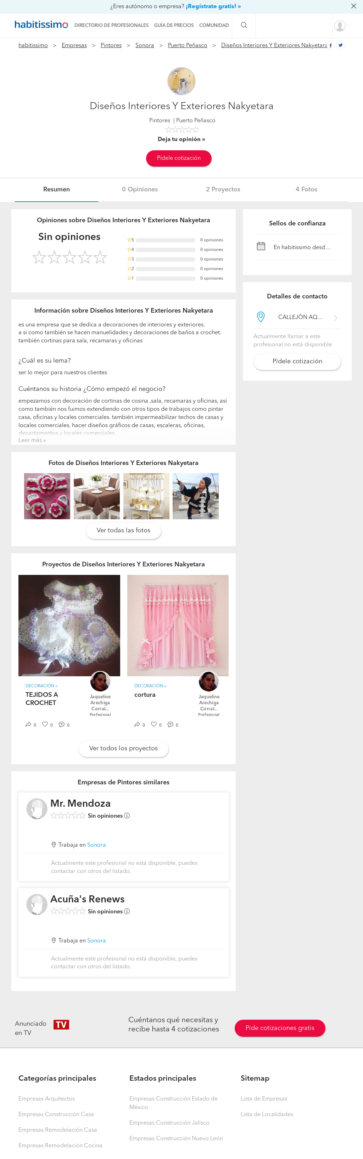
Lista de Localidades (267, 1115)
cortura (145, 695)
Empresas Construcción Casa (56, 1115)
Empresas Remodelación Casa (57, 1130)
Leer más (30, 440)
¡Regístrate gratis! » (213, 7)
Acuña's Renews (87, 900)
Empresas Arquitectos (46, 1099)
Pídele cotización (179, 158)
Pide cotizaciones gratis (280, 1028)
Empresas (74, 46)
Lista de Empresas (264, 1099)
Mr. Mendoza (80, 804)
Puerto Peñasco (187, 46)
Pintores (111, 46)
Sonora (144, 46)
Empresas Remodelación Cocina (60, 1146)
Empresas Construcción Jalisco (169, 1123)
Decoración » (41, 686)
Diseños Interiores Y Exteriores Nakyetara (274, 46)
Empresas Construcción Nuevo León (176, 1139)
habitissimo (33, 46)
